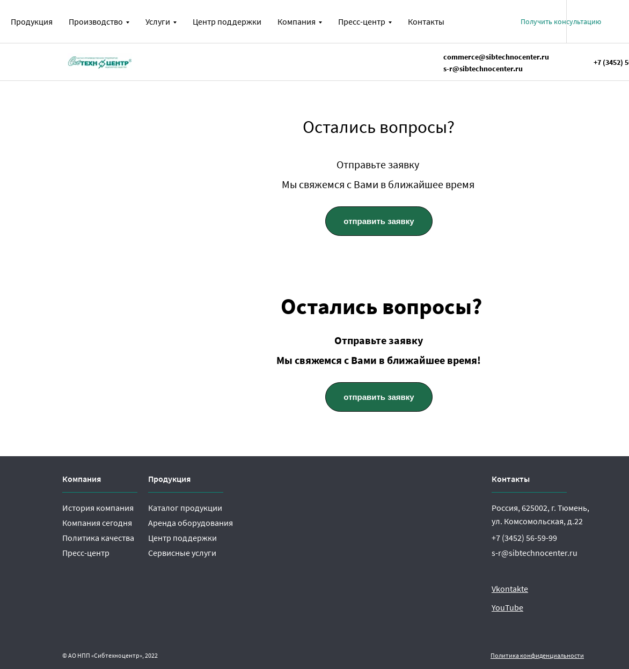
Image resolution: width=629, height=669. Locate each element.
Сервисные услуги (182, 552)
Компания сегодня (97, 522)
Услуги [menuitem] (157, 21)
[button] (560, 21)
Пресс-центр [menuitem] (361, 21)
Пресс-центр (85, 552)
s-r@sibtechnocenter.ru (534, 552)
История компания (98, 507)
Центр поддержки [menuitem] (227, 21)
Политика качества (98, 537)
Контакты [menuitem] (426, 21)
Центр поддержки (182, 537)
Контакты (511, 478)
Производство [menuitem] (96, 21)
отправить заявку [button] (378, 221)
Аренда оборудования (190, 522)
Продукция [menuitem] (32, 21)
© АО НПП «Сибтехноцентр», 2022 (110, 655)
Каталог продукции (185, 507)
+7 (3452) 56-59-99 (524, 537)
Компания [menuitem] (296, 21)
